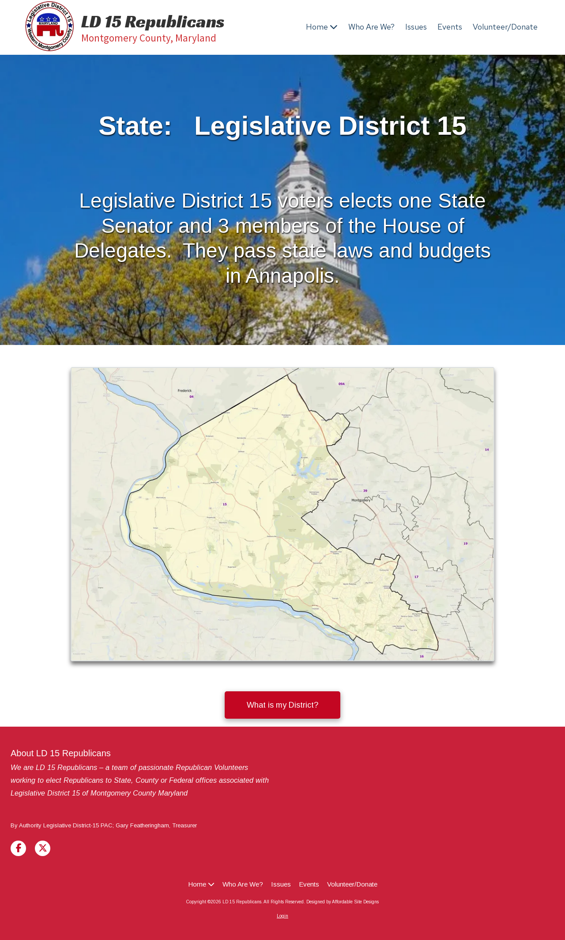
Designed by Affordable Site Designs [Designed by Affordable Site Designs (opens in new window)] (342, 901)
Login (282, 915)
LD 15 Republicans (153, 21)
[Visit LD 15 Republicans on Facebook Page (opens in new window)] (18, 848)
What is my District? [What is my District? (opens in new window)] (282, 705)
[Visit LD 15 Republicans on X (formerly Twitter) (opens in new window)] (42, 848)
